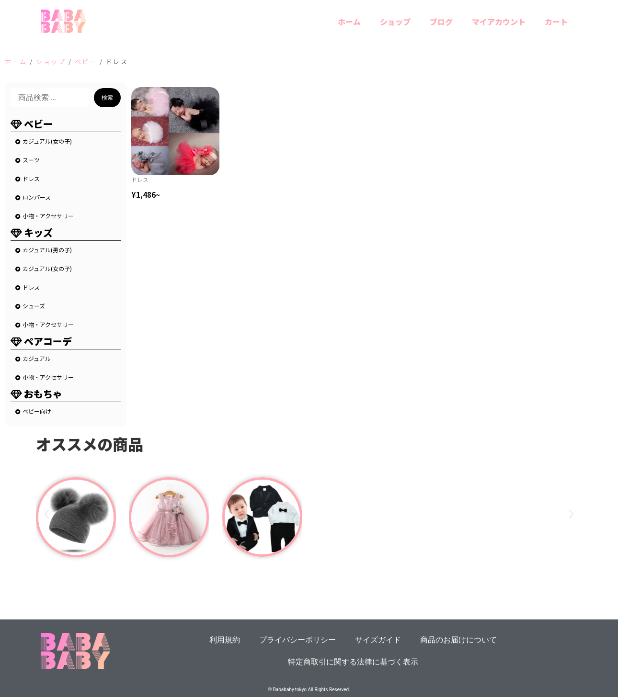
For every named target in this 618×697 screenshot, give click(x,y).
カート (556, 21)
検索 (107, 97)
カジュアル (37, 358)
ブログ (441, 21)
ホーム (349, 21)
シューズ (34, 306)
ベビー (86, 61)
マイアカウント (499, 21)
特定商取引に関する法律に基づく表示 (353, 661)
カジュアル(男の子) (47, 250)
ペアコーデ (48, 341)
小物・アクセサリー (48, 216)
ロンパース (37, 197)
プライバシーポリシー (297, 639)
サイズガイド (378, 639)
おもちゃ (43, 394)
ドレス (31, 178)
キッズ (38, 232)
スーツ (31, 160)
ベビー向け (37, 411)
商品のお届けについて (458, 639)
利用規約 (224, 639)
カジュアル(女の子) (47, 141)
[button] (47, 514)
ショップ (395, 21)
